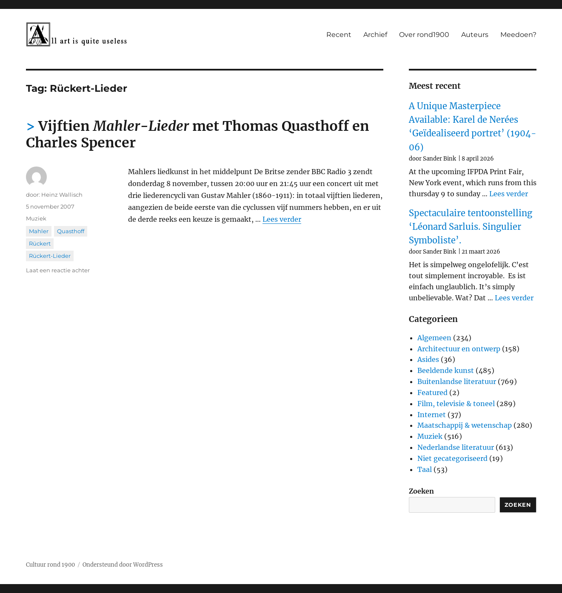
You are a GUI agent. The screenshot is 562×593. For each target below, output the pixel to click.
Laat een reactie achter (58, 270)
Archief (375, 35)
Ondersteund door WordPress (123, 564)
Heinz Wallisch (62, 194)
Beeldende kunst (445, 370)
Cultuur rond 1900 (50, 564)
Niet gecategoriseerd (452, 458)
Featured (432, 392)
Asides (428, 359)
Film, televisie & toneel (456, 403)
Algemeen (434, 337)
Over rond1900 (424, 35)
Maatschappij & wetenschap (464, 425)
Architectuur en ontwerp (458, 349)
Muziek (36, 218)
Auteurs (474, 35)
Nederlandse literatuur (455, 447)
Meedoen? (518, 35)
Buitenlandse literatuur (456, 381)
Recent (338, 35)
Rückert (40, 243)
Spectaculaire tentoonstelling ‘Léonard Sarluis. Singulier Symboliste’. (470, 227)
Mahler (38, 231)
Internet (431, 414)
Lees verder (281, 219)
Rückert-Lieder (50, 255)
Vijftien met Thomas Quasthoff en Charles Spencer (197, 134)
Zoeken (421, 491)
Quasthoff (70, 231)
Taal (424, 469)
